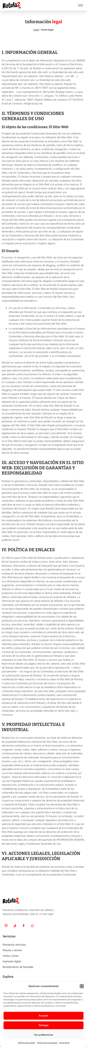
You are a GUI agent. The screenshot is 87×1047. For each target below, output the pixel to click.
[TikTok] (14, 926)
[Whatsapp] (32, 926)
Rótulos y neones (12, 950)
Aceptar (43, 1015)
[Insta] (6, 926)
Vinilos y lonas (10, 955)
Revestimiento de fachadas (18, 967)
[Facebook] (23, 926)
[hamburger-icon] (80, 5)
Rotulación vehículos (14, 944)
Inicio (36, 29)
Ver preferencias (43, 1034)
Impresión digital (12, 961)
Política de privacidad (47, 1042)
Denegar (43, 1025)
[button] (81, 986)
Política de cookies (26, 1042)
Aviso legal (64, 1042)
